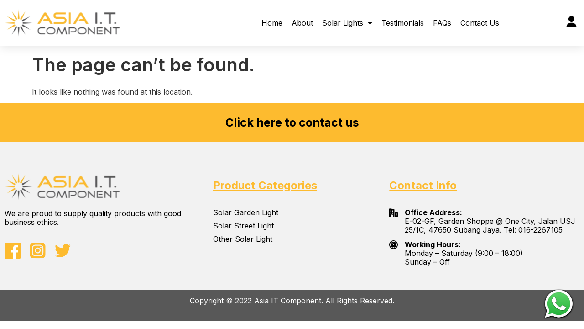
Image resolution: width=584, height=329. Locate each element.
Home (271, 22)
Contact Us (479, 22)
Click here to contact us (292, 122)
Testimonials (402, 22)
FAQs (442, 22)
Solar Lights (347, 22)
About (302, 22)
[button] (515, 22)
